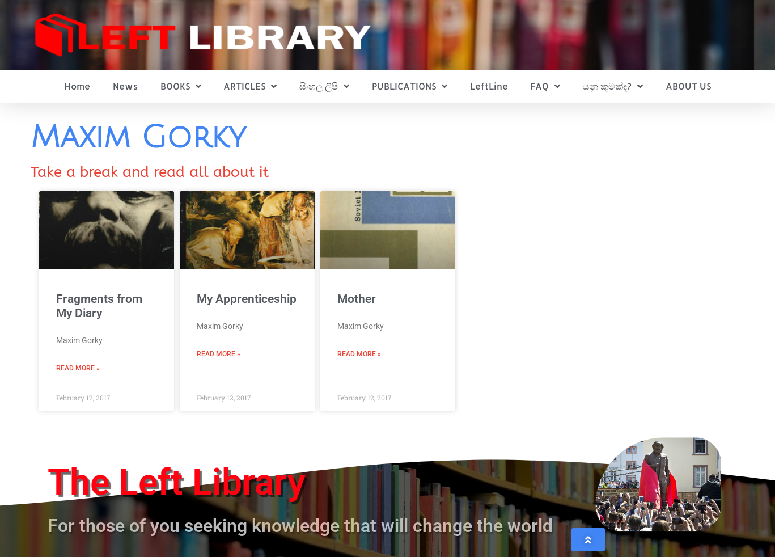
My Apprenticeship (247, 299)
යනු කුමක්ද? (613, 86)
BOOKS (180, 86)
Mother (356, 299)
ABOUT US (688, 86)
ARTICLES (250, 86)
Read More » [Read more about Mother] (359, 354)
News (125, 86)
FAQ (545, 86)
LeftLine (489, 86)
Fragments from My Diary (99, 306)
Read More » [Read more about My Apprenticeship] (218, 354)
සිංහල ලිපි (324, 86)
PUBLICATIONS (409, 86)
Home (77, 86)
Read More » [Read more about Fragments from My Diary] (78, 368)
